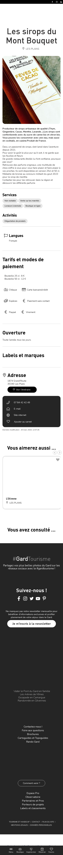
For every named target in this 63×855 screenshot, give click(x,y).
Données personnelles (41, 825)
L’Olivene (11, 498)
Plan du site (48, 822)
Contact (36, 822)
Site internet (20, 415)
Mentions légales (19, 825)
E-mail (17, 408)
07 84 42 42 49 (22, 402)
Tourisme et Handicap (19, 822)
